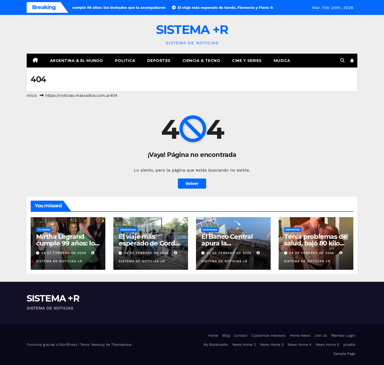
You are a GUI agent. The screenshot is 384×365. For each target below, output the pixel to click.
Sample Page (344, 354)
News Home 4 (299, 345)
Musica (282, 60)
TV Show (44, 229)
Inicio (32, 95)
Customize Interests (268, 336)
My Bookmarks (215, 345)
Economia (210, 229)
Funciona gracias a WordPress (52, 345)
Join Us (320, 336)
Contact (240, 336)
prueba (349, 345)
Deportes (159, 60)
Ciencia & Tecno (201, 60)
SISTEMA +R (192, 29)
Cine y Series (247, 60)
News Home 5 (327, 345)
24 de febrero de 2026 (64, 253)
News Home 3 (271, 345)
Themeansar (121, 345)
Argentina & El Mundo (76, 60)
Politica (125, 60)
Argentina (128, 229)
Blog (226, 336)
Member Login (343, 336)
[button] (342, 60)
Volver (192, 183)
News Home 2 (244, 345)
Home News (300, 336)
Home (213, 336)
